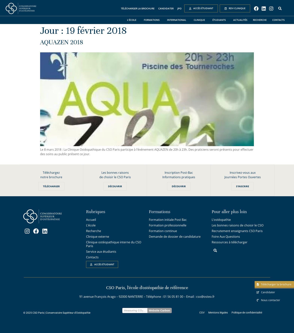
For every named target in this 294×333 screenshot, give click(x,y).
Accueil (91, 220)
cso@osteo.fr (205, 297)
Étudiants (220, 20)
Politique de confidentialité (247, 312)
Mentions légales (218, 312)
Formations (152, 20)
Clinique (200, 20)
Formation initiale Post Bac (168, 220)
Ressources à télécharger (230, 242)
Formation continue (163, 231)
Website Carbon (159, 310)
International (177, 20)
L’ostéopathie (221, 220)
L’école (132, 20)
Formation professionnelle (167, 225)
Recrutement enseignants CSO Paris (237, 231)
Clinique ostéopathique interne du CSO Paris (113, 244)
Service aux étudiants (101, 252)
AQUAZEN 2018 (61, 42)
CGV (202, 312)
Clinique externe (97, 237)
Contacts (278, 20)
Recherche (260, 20)
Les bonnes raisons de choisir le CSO (237, 225)
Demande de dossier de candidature (175, 237)
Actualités (240, 20)
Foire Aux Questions (226, 237)
